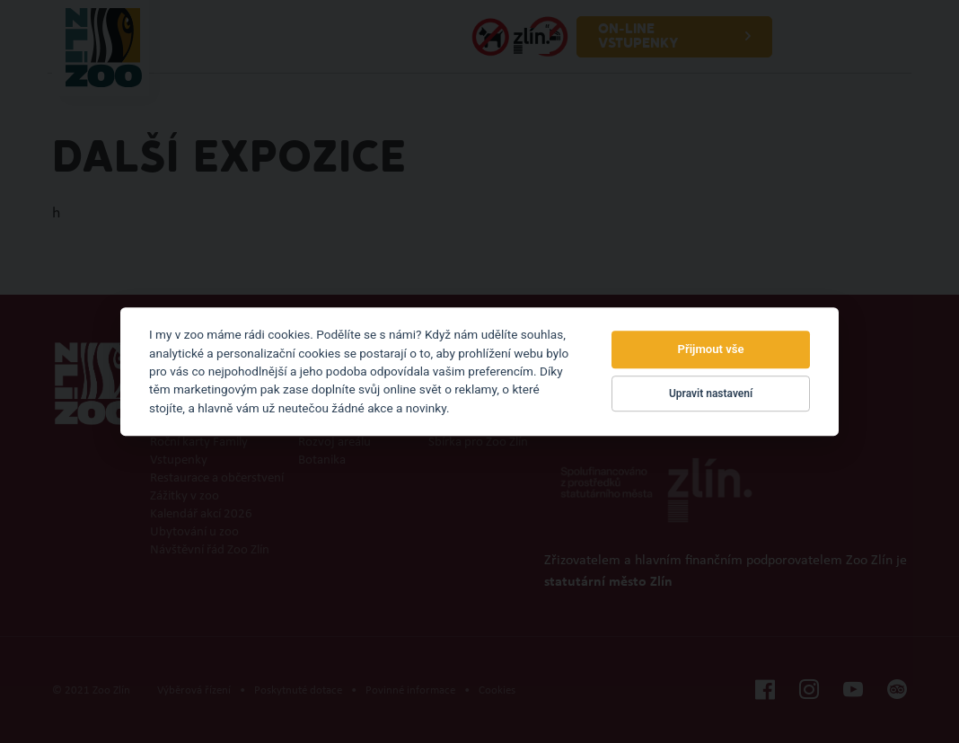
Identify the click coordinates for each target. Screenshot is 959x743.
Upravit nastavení (710, 393)
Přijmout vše (711, 350)
